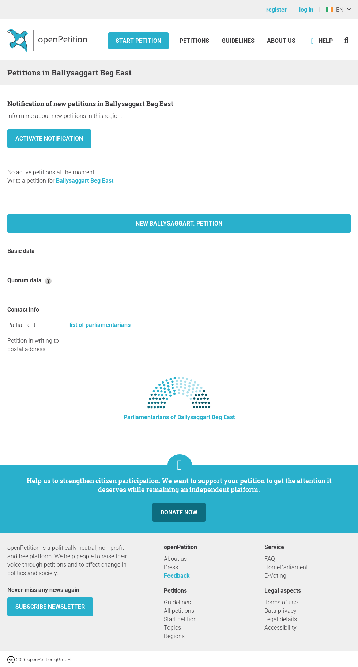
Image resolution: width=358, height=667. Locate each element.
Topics (172, 627)
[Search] (346, 40)
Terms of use (281, 602)
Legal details (280, 619)
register (276, 9)
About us (281, 40)
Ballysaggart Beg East (84, 180)
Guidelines (238, 40)
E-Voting (275, 575)
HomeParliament (286, 567)
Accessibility (280, 627)
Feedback (177, 575)
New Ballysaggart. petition (179, 223)
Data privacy (280, 610)
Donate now (179, 512)
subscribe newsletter (50, 606)
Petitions (195, 40)
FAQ (269, 558)
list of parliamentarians (100, 324)
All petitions (179, 610)
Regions (174, 636)
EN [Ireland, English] (334, 9)
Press (171, 567)
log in (306, 9)
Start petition (138, 40)
